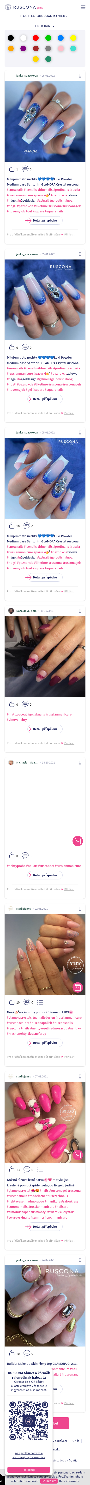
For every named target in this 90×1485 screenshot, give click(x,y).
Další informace (69, 1481)
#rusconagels (71, 206)
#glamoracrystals (19, 1017)
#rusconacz (46, 866)
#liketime (41, 206)
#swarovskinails (18, 1217)
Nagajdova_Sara (26, 611)
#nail (73, 1369)
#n (9, 200)
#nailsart (61, 1206)
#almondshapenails (21, 1212)
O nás (75, 1441)
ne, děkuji (29, 1470)
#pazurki (40, 195)
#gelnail (43, 200)
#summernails (17, 1206)
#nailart (31, 866)
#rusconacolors (18, 1023)
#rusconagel (58, 1190)
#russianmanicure (20, 195)
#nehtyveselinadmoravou (48, 1028)
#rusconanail (71, 1374)
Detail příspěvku (42, 220)
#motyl (41, 1212)
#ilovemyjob (16, 211)
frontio (73, 1460)
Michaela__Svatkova (27, 762)
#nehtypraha (16, 866)
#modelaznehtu (39, 1196)
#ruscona (55, 206)
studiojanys (23, 908)
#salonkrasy (69, 1201)
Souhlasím (49, 1481)
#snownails (15, 189)
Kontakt (55, 1449)
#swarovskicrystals (60, 1212)
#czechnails (59, 1196)
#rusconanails (17, 1196)
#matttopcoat (17, 714)
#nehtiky (74, 1028)
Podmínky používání (54, 1441)
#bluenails (45, 189)
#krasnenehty (17, 1033)
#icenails (30, 189)
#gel (29, 211)
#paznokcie (59, 195)
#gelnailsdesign (43, 1017)
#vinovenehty (17, 719)
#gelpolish (57, 200)
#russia (75, 189)
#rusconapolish (41, 1023)
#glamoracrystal (18, 1190)
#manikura (52, 1201)
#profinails (61, 189)
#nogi (69, 200)
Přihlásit (69, 234)
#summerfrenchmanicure (49, 1217)
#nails (25, 1028)
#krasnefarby (36, 1033)
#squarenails (54, 211)
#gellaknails (36, 714)
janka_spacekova (27, 75)
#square (38, 211)
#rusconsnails (63, 1023)
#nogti (11, 206)
